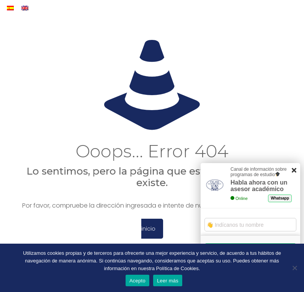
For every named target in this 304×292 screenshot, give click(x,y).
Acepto (137, 281)
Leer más (167, 281)
